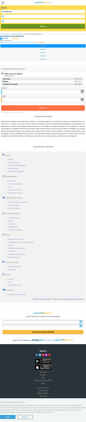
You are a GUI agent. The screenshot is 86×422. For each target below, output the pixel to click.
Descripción (43, 46)
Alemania (7, 34)
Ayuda (43, 383)
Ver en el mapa (40, 42)
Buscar (43, 26)
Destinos (43, 375)
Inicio (1, 34)
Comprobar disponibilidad (43, 332)
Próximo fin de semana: (11, 84)
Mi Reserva (43, 372)
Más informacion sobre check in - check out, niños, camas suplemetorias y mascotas (58, 299)
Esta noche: (7, 79)
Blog (43, 378)
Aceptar (7, 417)
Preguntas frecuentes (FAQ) (43, 380)
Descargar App (43, 391)
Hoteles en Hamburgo (16, 34)
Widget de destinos (43, 393)
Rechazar (25, 417)
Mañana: (6, 82)
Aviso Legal (43, 396)
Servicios (43, 52)
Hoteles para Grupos (43, 388)
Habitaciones (43, 49)
